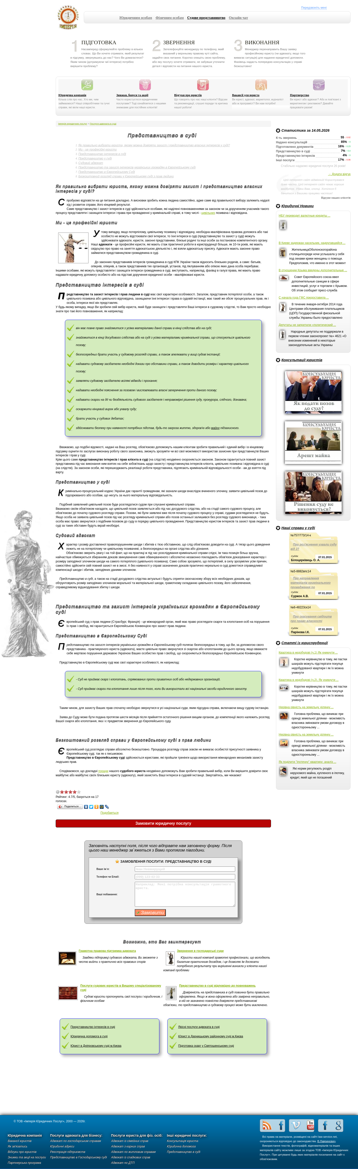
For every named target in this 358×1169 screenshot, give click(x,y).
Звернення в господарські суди (200, 951)
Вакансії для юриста (245, 95)
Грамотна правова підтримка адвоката (107, 951)
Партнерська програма (24, 1163)
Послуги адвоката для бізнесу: (76, 1135)
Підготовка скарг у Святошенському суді (206, 1046)
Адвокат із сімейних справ (129, 1141)
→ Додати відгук (339, 174)
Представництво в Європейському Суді (106, 172)
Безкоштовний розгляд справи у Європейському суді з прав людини (126, 176)
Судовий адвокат (90, 163)
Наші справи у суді (298, 528)
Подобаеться (109, 813)
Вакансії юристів (20, 1141)
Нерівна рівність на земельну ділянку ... (306, 707)
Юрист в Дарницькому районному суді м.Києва (210, 1036)
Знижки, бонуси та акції (132, 95)
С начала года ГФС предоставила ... (304, 297)
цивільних (208, 213)
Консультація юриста (182, 1141)
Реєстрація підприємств (67, 1152)
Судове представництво (206, 18)
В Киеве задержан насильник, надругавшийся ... (312, 243)
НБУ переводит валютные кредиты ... (304, 215)
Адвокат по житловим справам (133, 1152)
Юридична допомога (181, 1146)
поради (103, 771)
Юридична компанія (72, 95)
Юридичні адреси (62, 1146)
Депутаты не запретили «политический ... (307, 325)
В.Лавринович (326, 1141)
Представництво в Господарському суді (78, 1157)
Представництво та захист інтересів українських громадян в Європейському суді (136, 167)
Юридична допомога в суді (89, 1036)
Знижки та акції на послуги (27, 1157)
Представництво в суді (183, 1152)
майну (215, 428)
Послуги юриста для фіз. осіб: (137, 1135)
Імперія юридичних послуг (70, 17)
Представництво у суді (95, 158)
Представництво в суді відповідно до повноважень (217, 985)
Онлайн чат (238, 18)
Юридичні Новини (297, 206)
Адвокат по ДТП (122, 1163)
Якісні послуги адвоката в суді (199, 1027)
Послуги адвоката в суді (103, 123)
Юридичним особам (136, 18)
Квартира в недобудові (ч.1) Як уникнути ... (308, 652)
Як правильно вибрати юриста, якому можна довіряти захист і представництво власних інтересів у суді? (154, 145)
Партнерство (299, 95)
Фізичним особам (170, 18)
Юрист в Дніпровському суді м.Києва (96, 1046)
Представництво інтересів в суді (102, 154)
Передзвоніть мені (313, 7)
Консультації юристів (301, 360)
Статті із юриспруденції (304, 643)
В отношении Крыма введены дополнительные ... (313, 270)
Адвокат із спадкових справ (130, 1157)
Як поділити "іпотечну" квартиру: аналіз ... (307, 762)
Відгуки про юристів (188, 95)
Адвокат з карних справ (128, 1146)
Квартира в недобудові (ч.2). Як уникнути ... (309, 680)
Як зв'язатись (17, 1146)
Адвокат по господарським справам (75, 1141)
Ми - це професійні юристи (97, 149)
